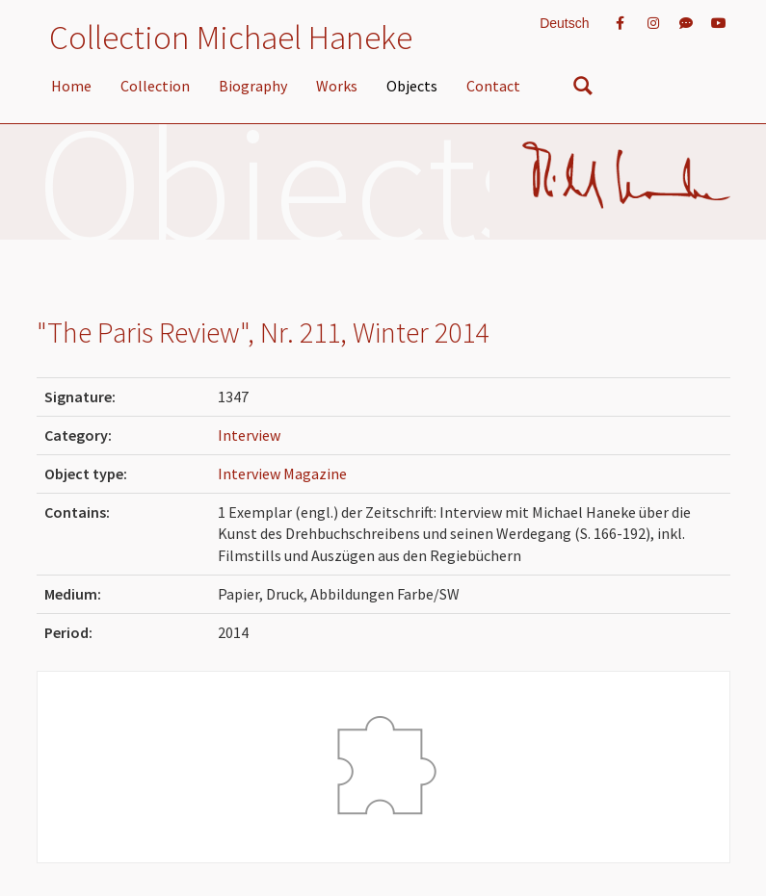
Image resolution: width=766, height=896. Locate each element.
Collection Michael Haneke (230, 37)
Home (71, 85)
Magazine (315, 473)
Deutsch (564, 23)
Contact (493, 85)
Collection (155, 85)
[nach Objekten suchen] (583, 89)
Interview (249, 435)
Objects (411, 85)
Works (336, 85)
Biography (253, 85)
